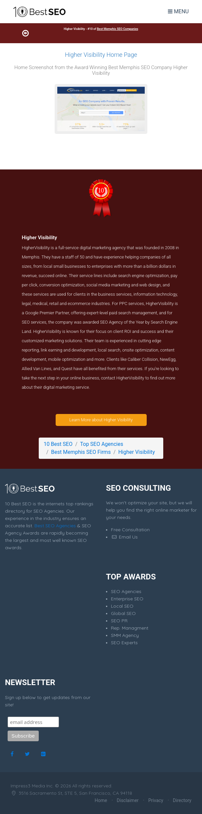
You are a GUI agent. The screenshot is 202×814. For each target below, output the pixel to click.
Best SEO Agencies (55, 526)
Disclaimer (128, 800)
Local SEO (122, 606)
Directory (182, 800)
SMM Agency (125, 635)
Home (101, 800)
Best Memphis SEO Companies (117, 29)
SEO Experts (124, 643)
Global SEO (123, 613)
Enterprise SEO (127, 599)
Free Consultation (130, 530)
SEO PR (119, 621)
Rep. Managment (129, 628)
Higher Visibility (136, 452)
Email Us (124, 537)
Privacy (155, 800)
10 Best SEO (58, 444)
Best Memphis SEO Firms (81, 452)
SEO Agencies (126, 591)
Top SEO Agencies (101, 444)
